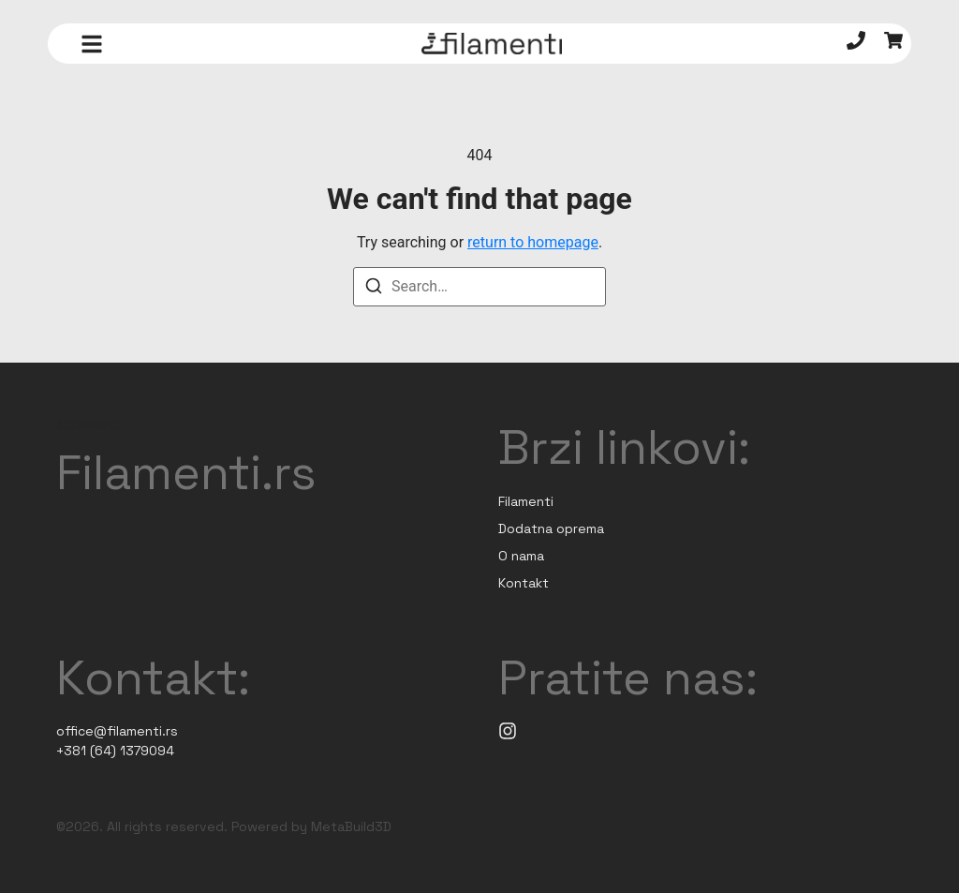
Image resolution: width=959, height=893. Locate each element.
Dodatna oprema (551, 528)
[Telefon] (856, 43)
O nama (521, 555)
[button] (92, 43)
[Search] (373, 289)
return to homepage (532, 242)
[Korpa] (893, 43)
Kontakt (523, 582)
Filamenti (525, 501)
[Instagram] (507, 731)
